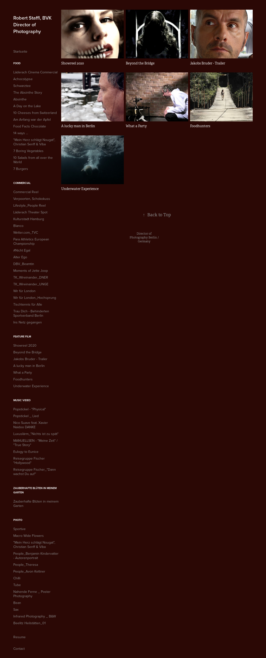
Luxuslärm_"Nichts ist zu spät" (36, 433)
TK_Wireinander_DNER (30, 277)
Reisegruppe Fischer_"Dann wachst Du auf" (34, 471)
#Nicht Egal (21, 250)
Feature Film (22, 336)
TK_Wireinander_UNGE (30, 284)
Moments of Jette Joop (30, 270)
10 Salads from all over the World (33, 159)
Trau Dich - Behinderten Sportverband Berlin (31, 313)
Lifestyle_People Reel (29, 205)
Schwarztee (22, 85)
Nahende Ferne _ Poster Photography (32, 593)
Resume (19, 637)
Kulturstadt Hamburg (28, 219)
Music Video (21, 400)
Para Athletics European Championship (31, 241)
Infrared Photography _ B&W (34, 616)
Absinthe (20, 99)
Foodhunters (23, 379)
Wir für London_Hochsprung (34, 297)
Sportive (19, 528)
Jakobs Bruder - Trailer (30, 359)
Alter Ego (20, 257)
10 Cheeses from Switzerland (35, 112)
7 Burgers (20, 168)
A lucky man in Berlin (29, 365)
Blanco (18, 225)
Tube (17, 584)
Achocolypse (23, 79)
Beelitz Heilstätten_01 (29, 623)
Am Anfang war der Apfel (32, 119)
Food (17, 63)
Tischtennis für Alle (27, 304)
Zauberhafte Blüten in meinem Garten (36, 503)
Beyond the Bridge (27, 352)
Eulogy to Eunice (25, 451)
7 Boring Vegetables (28, 150)
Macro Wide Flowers (28, 535)
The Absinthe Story (27, 92)
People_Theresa (25, 564)
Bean (17, 602)
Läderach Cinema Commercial (35, 72)
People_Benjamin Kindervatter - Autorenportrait (36, 555)
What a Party (22, 372)
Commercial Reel (25, 191)
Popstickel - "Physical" (29, 409)
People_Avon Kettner (29, 571)
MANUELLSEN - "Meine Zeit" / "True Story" (35, 442)
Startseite (20, 51)
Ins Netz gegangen (27, 322)
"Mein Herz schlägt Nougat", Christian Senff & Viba (34, 142)
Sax (16, 609)
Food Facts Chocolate (29, 126)
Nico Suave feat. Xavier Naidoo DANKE (30, 424)
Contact (19, 648)
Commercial (22, 183)
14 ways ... (20, 133)
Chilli (16, 578)
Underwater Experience (31, 386)
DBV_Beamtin (23, 263)
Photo (17, 520)
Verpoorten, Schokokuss (31, 198)
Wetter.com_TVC (25, 232)
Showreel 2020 (25, 345)
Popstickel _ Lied (26, 415)
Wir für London (24, 290)
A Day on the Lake (27, 106)
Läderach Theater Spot (30, 212)
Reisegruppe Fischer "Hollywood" (29, 460)
